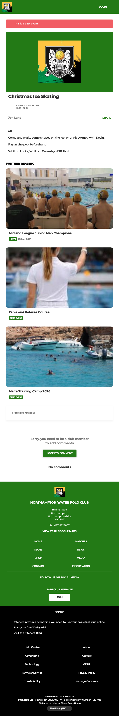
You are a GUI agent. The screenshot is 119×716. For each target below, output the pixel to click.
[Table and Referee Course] (59, 277)
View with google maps (59, 531)
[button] (105, 117)
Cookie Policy (32, 681)
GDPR (86, 664)
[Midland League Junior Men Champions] (59, 198)
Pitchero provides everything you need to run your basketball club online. (59, 622)
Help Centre (32, 647)
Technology (32, 664)
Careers (87, 655)
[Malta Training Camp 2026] (59, 357)
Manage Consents (87, 681)
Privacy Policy (86, 672)
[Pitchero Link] (59, 616)
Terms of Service (32, 672)
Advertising (32, 655)
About (87, 647)
